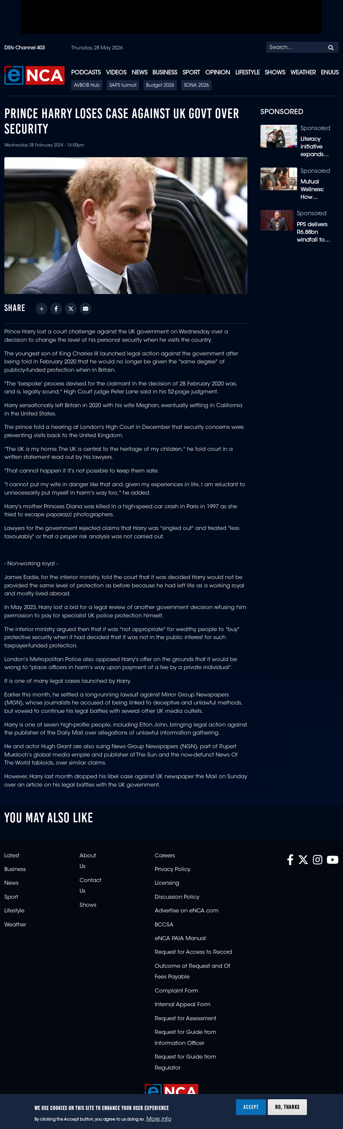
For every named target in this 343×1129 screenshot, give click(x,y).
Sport (191, 73)
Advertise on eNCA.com (187, 911)
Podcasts (86, 73)
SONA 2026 (196, 85)
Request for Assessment (185, 1019)
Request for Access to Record (193, 952)
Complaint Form (176, 991)
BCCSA (164, 925)
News (139, 73)
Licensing (167, 883)
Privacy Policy (172, 869)
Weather (303, 73)
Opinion (217, 73)
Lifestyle (247, 73)
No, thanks (287, 1107)
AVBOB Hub (87, 85)
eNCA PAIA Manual (180, 938)
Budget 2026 (160, 85)
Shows (275, 73)
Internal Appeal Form (183, 1005)
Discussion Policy (177, 897)
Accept (251, 1107)
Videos (116, 73)
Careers (165, 856)
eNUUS (330, 73)
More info (159, 1119)
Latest (11, 856)
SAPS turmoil (122, 85)
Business (164, 73)
